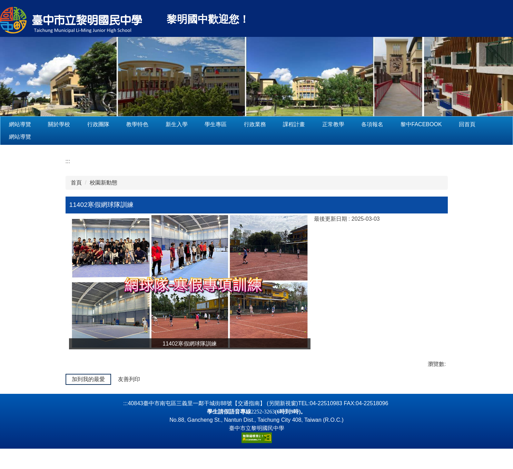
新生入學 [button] (198, 124)
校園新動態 (103, 183)
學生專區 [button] (237, 124)
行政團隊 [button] (120, 124)
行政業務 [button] (277, 124)
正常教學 (355, 124)
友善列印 (129, 379)
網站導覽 (42, 124)
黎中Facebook (442, 124)
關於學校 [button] (81, 124)
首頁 (76, 183)
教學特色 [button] (159, 124)
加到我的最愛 (88, 379)
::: (11, 124)
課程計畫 (316, 124)
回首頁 (489, 124)
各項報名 (394, 124)
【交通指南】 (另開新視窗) (265, 424)
